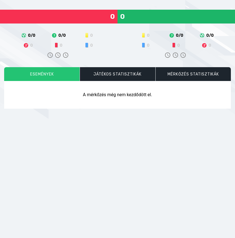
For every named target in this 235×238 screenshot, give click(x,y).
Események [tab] (42, 74)
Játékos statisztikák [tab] (117, 74)
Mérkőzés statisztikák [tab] (193, 74)
